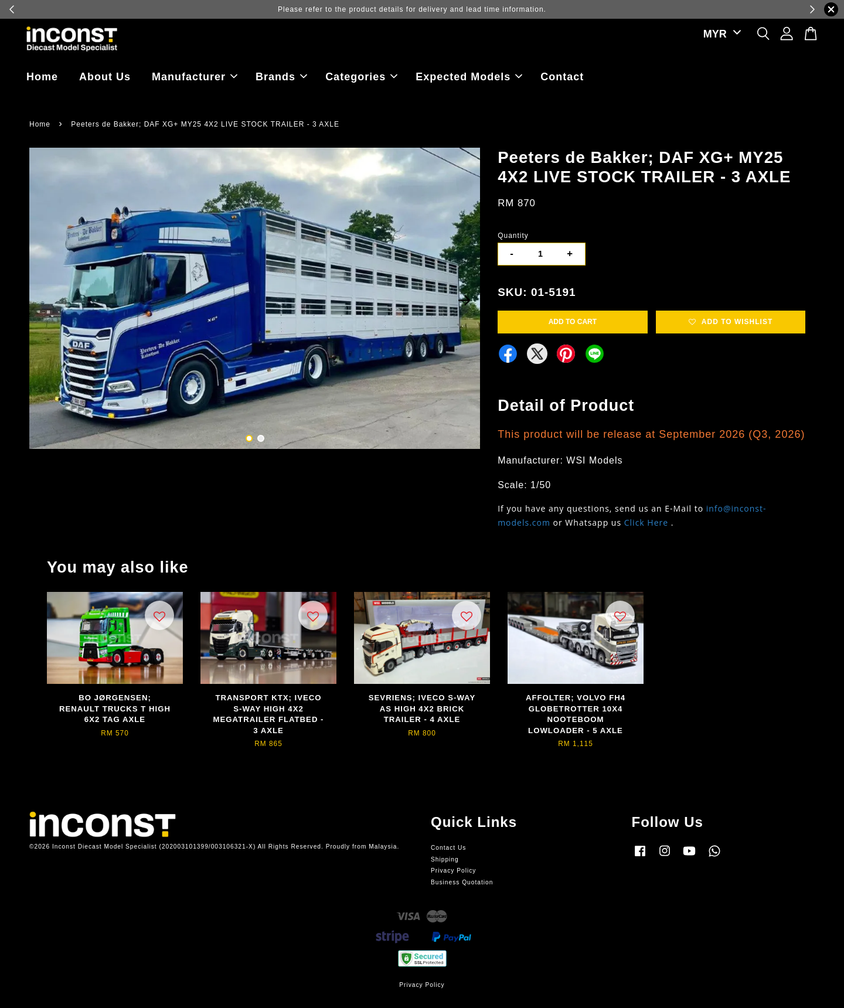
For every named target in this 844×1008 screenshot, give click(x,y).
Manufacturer (194, 77)
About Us (105, 77)
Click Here (646, 522)
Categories (361, 77)
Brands (281, 77)
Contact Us (448, 847)
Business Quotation (462, 882)
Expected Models (469, 77)
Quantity (513, 235)
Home (42, 77)
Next (464, 300)
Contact (562, 77)
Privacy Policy (453, 870)
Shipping (445, 859)
